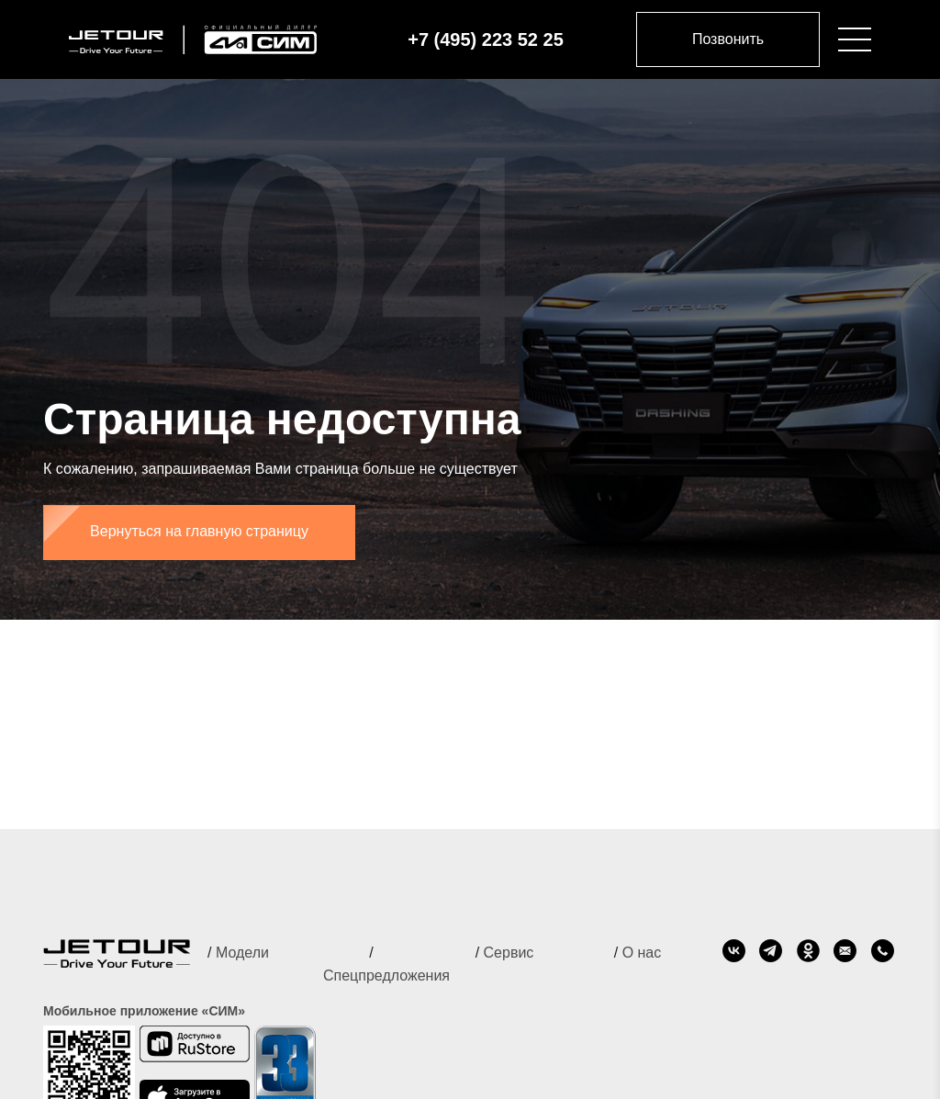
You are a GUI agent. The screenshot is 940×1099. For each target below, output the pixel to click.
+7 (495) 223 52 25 (486, 39)
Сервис (509, 952)
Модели (242, 952)
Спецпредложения (386, 975)
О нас (642, 952)
